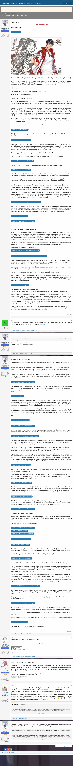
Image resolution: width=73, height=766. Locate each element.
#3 (71, 337)
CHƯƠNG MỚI (5, 3)
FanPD (3, 17)
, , (22, 320)
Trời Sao (5, 651)
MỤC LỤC (14, 3)
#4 (71, 360)
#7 (71, 692)
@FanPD (45, 327)
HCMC (9, 36)
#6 (71, 666)
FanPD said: (15, 709)
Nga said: (14, 340)
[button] (33, 3)
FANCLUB (29, 3)
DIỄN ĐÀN (22, 3)
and (16, 749)
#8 (71, 728)
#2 (71, 323)
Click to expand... (41, 720)
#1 (71, 20)
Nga (6, 330)
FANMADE (38, 3)
